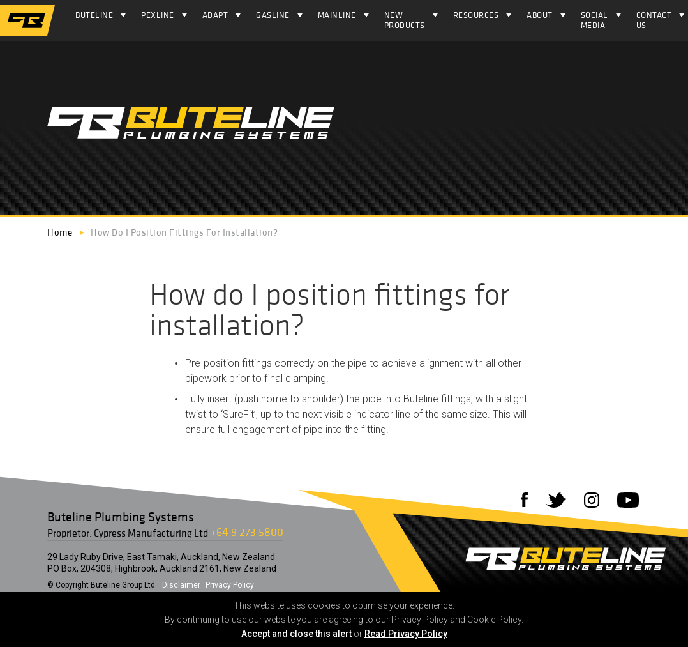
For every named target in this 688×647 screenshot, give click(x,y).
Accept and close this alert (296, 633)
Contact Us (654, 20)
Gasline (273, 15)
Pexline (157, 15)
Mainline (337, 15)
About (540, 15)
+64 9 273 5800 (247, 531)
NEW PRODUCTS (404, 20)
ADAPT (215, 15)
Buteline (94, 15)
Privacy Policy (230, 585)
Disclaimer (181, 585)
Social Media (594, 20)
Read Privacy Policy (405, 633)
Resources (476, 15)
